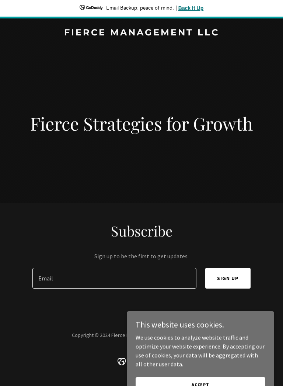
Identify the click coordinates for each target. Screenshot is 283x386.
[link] (141, 33)
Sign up (228, 278)
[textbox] (114, 278)
